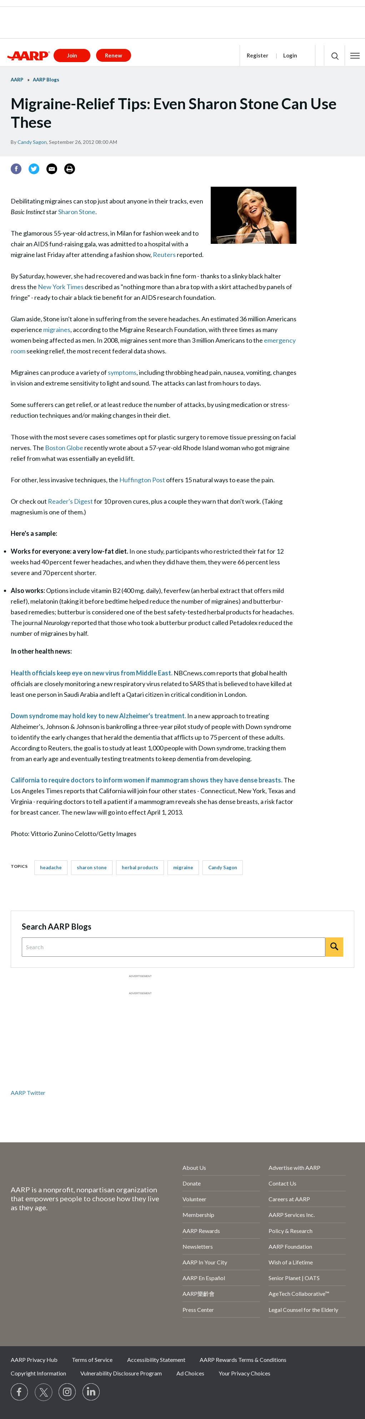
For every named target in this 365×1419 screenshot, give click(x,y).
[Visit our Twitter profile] (43, 1392)
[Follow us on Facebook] (20, 1392)
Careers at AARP (289, 1199)
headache (51, 867)
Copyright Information (38, 1373)
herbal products (140, 867)
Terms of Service (92, 1359)
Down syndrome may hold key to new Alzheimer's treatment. (98, 716)
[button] (355, 55)
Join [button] (72, 55)
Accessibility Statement (156, 1359)
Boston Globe (64, 448)
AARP (17, 79)
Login (290, 55)
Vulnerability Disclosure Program (121, 1373)
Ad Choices (190, 1373)
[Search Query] (173, 947)
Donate (191, 1183)
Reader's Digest (70, 501)
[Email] (51, 168)
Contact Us (282, 1183)
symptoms (122, 372)
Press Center (198, 1309)
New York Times (61, 287)
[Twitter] (34, 168)
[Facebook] (16, 168)
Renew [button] (113, 55)
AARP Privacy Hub (34, 1359)
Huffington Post (142, 480)
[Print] (69, 168)
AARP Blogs (46, 79)
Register (257, 55)
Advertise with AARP (294, 1167)
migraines (56, 329)
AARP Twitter (28, 1092)
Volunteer (194, 1199)
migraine (183, 867)
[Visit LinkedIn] (91, 1392)
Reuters (164, 254)
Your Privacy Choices (244, 1373)
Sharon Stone (76, 212)
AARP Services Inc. (292, 1214)
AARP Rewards (201, 1230)
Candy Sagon (32, 142)
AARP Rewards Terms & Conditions (243, 1359)
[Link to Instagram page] (67, 1392)
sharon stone (92, 867)
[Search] (334, 947)
